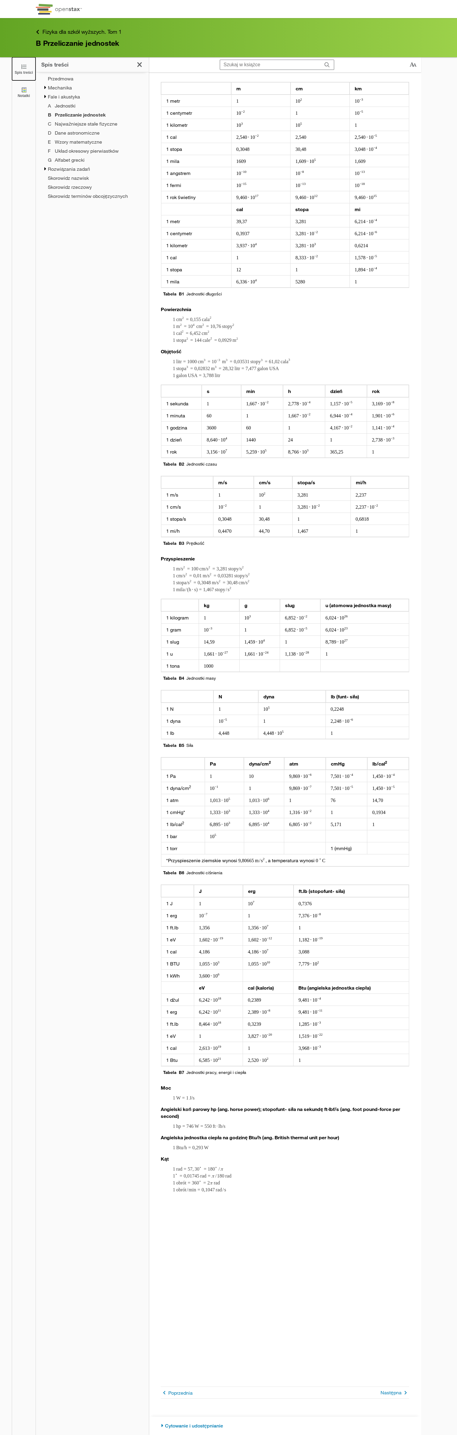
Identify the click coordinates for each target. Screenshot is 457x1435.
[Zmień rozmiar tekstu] (413, 64)
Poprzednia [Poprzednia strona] (177, 1392)
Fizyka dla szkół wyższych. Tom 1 (79, 32)
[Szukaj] (327, 65)
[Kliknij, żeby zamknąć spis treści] (139, 64)
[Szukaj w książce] (270, 65)
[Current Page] (98, 114)
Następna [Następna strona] (395, 1392)
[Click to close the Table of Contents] (24, 68)
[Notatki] (24, 92)
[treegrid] (92, 137)
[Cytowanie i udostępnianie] (285, 1426)
